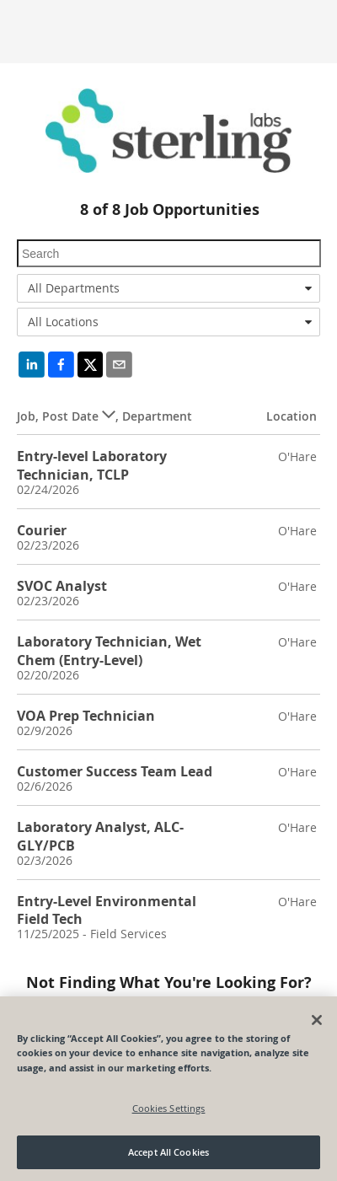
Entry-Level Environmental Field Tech (106, 910)
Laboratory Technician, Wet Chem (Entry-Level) (109, 650)
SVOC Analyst (62, 586)
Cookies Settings (169, 1108)
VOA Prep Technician (86, 715)
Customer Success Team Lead (114, 771)
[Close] (316, 1020)
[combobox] (168, 288)
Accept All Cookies (168, 1152)
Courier (42, 530)
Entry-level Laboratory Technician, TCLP (92, 465)
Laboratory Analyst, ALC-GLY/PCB (100, 836)
